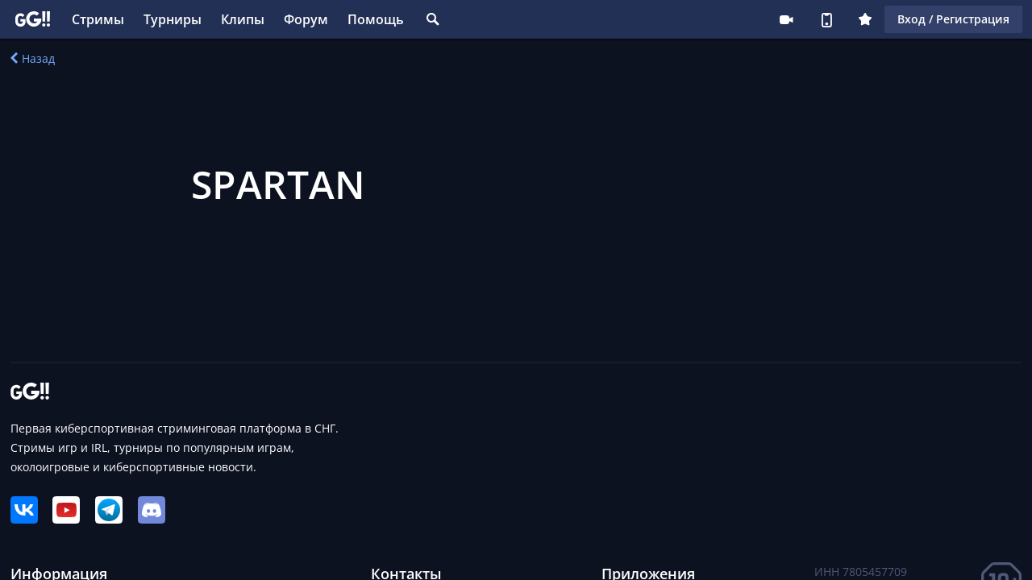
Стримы (98, 19)
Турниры (173, 19)
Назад (32, 58)
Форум (306, 19)
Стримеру (786, 19)
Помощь (375, 19)
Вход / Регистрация (953, 19)
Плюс (865, 19)
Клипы (242, 19)
